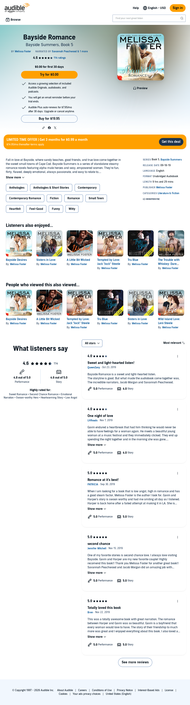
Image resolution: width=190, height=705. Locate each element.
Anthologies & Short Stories (51, 188)
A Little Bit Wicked (78, 260)
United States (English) (118, 693)
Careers (82, 690)
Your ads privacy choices (86, 693)
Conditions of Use (102, 690)
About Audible (65, 690)
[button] (43, 127)
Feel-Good (36, 209)
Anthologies (16, 188)
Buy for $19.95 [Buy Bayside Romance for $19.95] (49, 119)
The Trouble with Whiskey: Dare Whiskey (169, 264)
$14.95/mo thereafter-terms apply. (47, 141)
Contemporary (87, 188)
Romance (73, 198)
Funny (56, 209)
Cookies (63, 693)
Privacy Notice (125, 690)
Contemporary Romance (25, 198)
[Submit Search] (182, 18)
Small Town (96, 198)
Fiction (54, 198)
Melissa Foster (18, 264)
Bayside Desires (16, 260)
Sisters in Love (46, 260)
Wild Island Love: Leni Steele (169, 321)
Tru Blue (133, 260)
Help (136, 8)
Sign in (178, 8)
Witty (72, 209)
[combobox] (149, 18)
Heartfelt (15, 209)
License (169, 690)
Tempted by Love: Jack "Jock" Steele (78, 321)
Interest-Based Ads (148, 690)
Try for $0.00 (49, 75)
